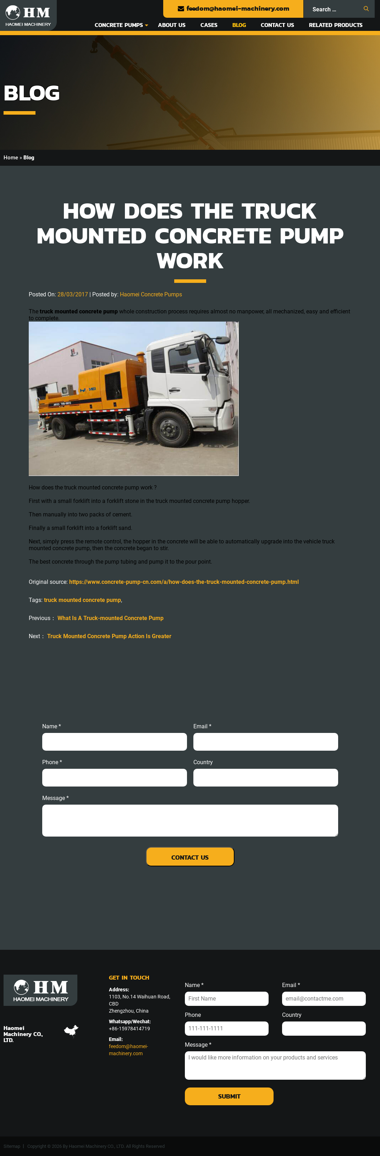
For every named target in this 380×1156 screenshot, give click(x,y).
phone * (52, 762)
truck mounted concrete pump (82, 600)
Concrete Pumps (119, 25)
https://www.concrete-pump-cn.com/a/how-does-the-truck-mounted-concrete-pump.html (184, 582)
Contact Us (277, 25)
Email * (291, 985)
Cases (208, 25)
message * (55, 798)
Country (203, 762)
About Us (172, 25)
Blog (239, 25)
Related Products (336, 25)
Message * (198, 1045)
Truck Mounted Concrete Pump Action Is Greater (109, 636)
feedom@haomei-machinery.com (233, 8)
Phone (193, 1015)
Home (11, 157)
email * (202, 726)
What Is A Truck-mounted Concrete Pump (110, 618)
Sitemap (12, 1146)
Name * (51, 726)
